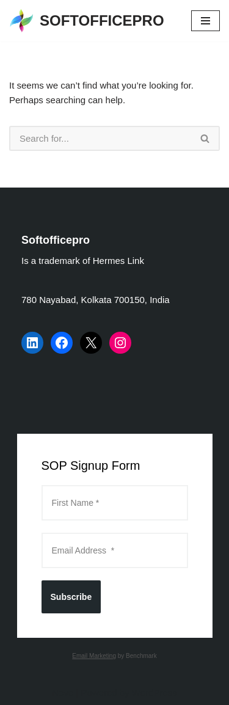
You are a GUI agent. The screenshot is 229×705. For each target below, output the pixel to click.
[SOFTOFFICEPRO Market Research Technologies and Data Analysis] (86, 21)
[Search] (100, 138)
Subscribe (71, 597)
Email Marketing (94, 655)
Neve (62, 692)
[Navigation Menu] (205, 20)
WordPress (154, 692)
